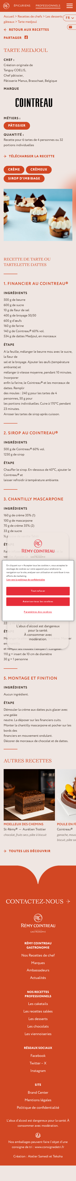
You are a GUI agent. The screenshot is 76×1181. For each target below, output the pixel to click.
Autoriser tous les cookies (38, 601)
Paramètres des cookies (38, 612)
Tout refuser (38, 591)
